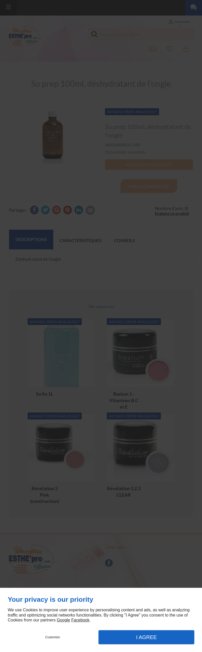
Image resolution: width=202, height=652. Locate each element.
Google (63, 620)
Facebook (80, 620)
